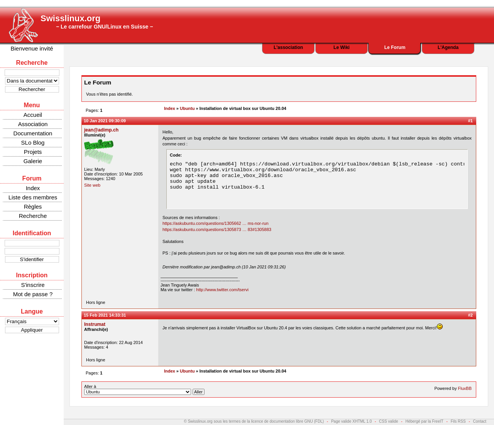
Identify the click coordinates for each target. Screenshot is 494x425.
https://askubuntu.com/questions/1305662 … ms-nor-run (215, 223)
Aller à (144, 389)
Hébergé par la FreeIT (424, 421)
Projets (33, 151)
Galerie (33, 161)
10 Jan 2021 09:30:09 (105, 120)
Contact (479, 421)
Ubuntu (187, 108)
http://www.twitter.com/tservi (222, 289)
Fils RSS (458, 421)
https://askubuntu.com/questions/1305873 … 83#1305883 (216, 229)
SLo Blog (33, 142)
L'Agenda (448, 47)
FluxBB (465, 388)
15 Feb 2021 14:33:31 (105, 315)
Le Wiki (341, 47)
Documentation (33, 133)
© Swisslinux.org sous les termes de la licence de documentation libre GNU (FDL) (254, 421)
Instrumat (94, 324)
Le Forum (395, 47)
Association (33, 124)
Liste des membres (33, 197)
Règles (33, 206)
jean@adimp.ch (101, 130)
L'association (288, 47)
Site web (92, 185)
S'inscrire (32, 285)
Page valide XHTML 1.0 (351, 421)
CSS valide (388, 421)
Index (33, 188)
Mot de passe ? (33, 294)
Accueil (33, 114)
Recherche (33, 215)
